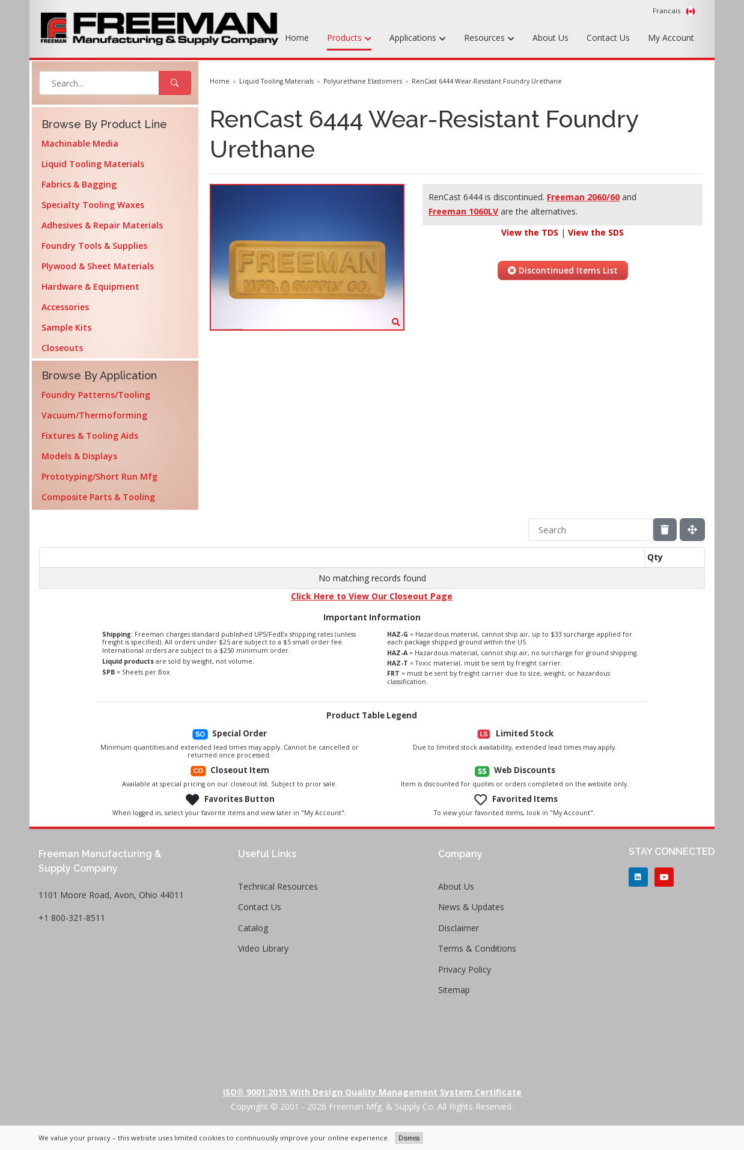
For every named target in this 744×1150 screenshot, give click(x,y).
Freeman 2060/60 (583, 197)
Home (297, 37)
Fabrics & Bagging (79, 184)
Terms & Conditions (477, 948)
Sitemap (454, 990)
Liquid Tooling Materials (92, 164)
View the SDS (596, 232)
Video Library (263, 948)
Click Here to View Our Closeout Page (372, 596)
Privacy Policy (464, 969)
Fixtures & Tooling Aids (89, 435)
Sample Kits (66, 327)
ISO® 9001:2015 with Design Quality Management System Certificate (372, 1092)
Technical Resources (278, 886)
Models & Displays (79, 456)
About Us (550, 37)
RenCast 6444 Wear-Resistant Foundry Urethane (487, 81)
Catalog (253, 928)
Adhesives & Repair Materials (102, 225)
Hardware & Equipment (90, 286)
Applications (417, 38)
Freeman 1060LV (463, 211)
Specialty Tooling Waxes (92, 204)
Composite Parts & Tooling (98, 497)
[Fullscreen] (692, 529)
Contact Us (608, 37)
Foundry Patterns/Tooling (95, 394)
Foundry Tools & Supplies (94, 245)
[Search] (590, 529)
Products (349, 38)
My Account (671, 37)
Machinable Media (79, 143)
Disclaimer (458, 928)
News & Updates (471, 907)
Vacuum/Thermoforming (94, 415)
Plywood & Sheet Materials (97, 266)
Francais (674, 11)
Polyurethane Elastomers (362, 81)
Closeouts (62, 347)
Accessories (65, 307)
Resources (489, 38)
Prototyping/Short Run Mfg (99, 476)
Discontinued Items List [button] (563, 270)
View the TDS (529, 232)
